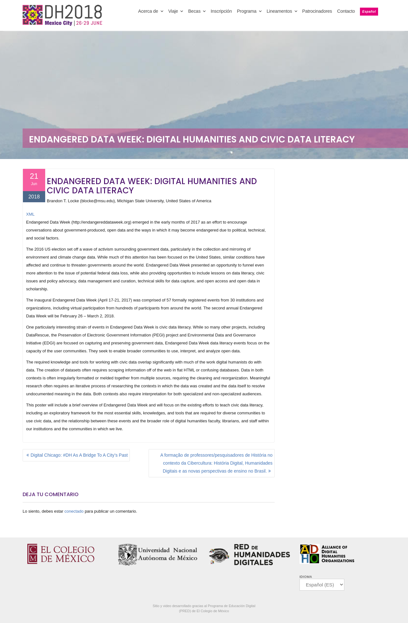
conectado (74, 511)
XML (30, 214)
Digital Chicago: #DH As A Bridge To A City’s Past (79, 455)
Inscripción (221, 11)
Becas (194, 11)
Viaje (173, 11)
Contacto (346, 11)
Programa (246, 11)
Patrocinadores (317, 11)
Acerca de (148, 11)
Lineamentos (279, 11)
